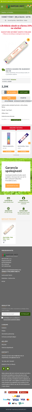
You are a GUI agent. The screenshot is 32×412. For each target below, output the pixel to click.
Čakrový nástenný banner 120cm (9, 146)
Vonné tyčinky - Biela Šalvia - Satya (8, 238)
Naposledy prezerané (9, 219)
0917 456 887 (10, 361)
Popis (9, 98)
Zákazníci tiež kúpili (16, 128)
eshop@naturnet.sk (14, 357)
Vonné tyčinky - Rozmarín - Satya (24, 146)
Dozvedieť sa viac (12, 185)
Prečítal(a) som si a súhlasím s (11, 319)
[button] (29, 143)
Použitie (23, 98)
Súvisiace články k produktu (23, 101)
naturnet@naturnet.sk (17, 355)
